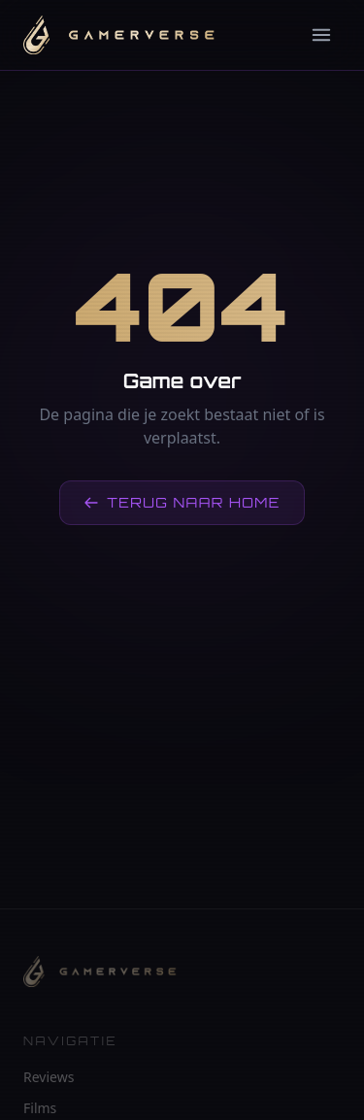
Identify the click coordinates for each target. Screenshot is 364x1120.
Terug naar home (182, 502)
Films (39, 1108)
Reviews (48, 1077)
